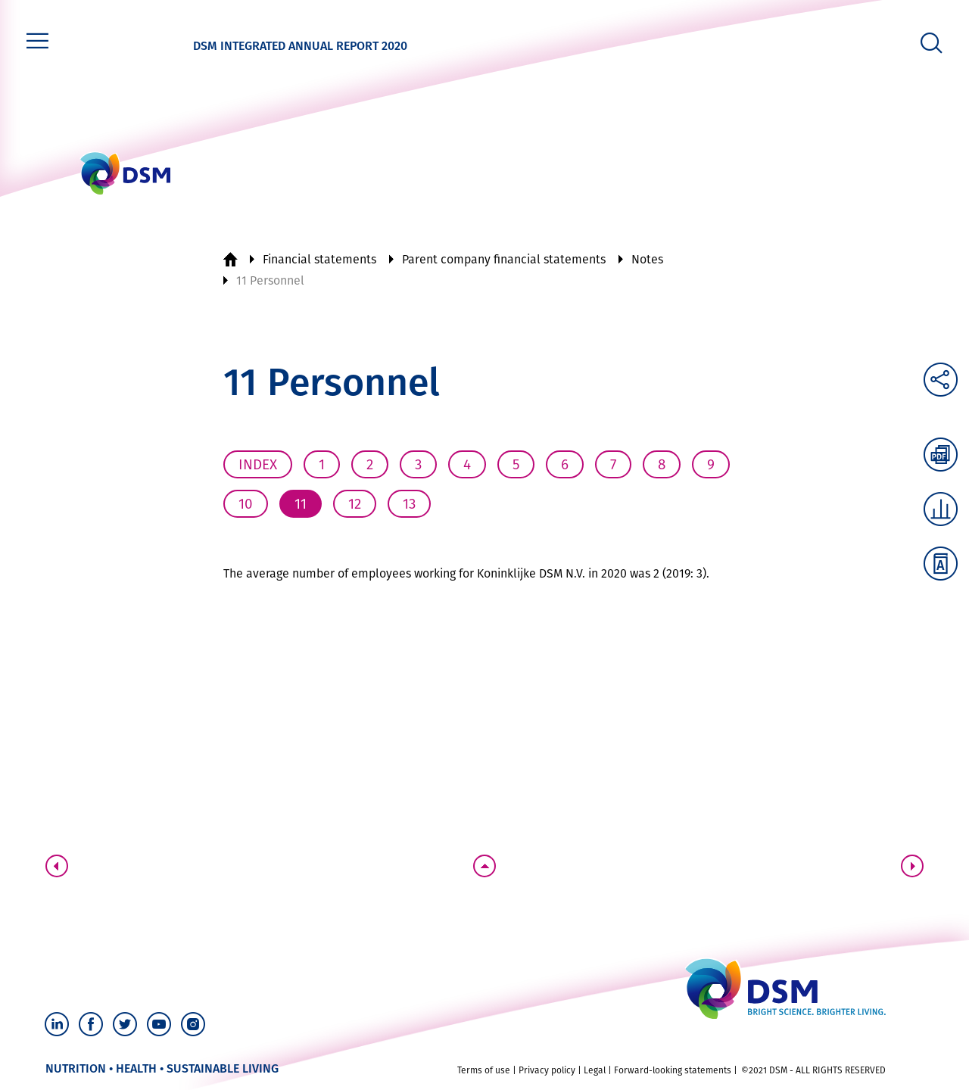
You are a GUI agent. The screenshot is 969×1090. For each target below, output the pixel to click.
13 (409, 503)
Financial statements (319, 259)
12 (354, 503)
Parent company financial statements (504, 259)
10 (245, 503)
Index (257, 464)
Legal (595, 1070)
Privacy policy (547, 1070)
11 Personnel (270, 280)
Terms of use (483, 1070)
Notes (647, 259)
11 (300, 503)
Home (230, 259)
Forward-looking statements (672, 1070)
